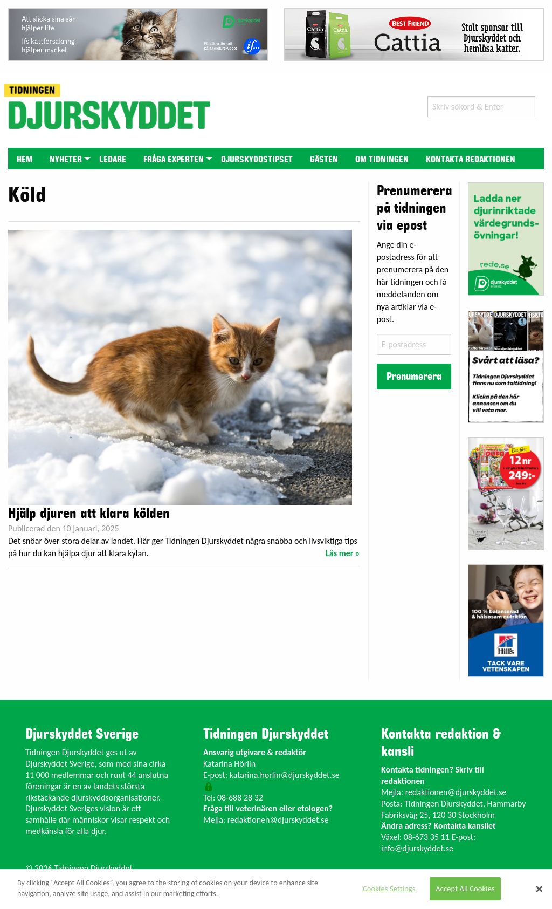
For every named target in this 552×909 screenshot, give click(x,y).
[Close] (539, 889)
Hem (24, 160)
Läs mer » (343, 553)
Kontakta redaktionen (470, 160)
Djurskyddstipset (257, 160)
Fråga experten (173, 160)
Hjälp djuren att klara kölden (89, 513)
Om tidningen (382, 160)
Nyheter (66, 160)
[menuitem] (24, 158)
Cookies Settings (389, 888)
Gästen (324, 160)
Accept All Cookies (465, 888)
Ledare (112, 160)
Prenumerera (414, 376)
